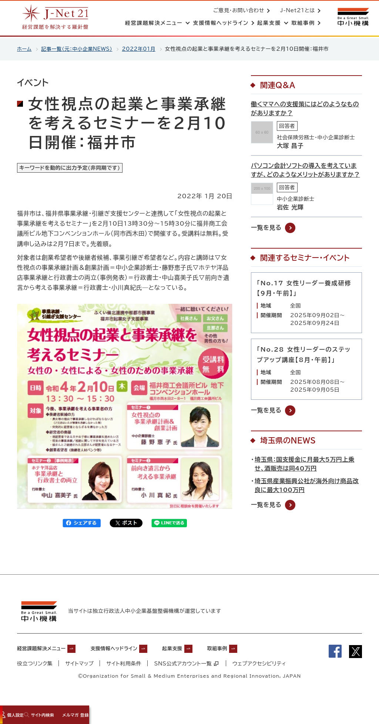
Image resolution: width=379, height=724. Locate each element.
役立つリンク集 (35, 667)
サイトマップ (80, 667)
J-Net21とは (296, 11)
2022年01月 (144, 49)
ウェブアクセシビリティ (261, 667)
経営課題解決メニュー (47, 651)
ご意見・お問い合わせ (237, 11)
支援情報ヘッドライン (132, 651)
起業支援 (200, 651)
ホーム (24, 49)
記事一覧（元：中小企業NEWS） (79, 49)
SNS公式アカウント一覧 (187, 667)
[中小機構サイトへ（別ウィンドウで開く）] (352, 17)
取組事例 (251, 651)
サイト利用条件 (124, 667)
